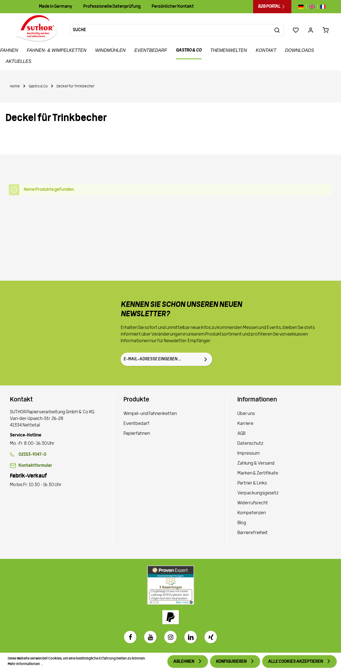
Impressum (248, 453)
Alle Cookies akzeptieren (295, 662)
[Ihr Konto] (310, 30)
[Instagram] (170, 637)
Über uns (246, 414)
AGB (241, 434)
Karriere (245, 424)
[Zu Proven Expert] (170, 585)
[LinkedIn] (190, 637)
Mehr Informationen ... (25, 664)
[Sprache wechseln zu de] (302, 6)
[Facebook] (130, 637)
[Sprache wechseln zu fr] (322, 6)
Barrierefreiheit (252, 533)
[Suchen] (277, 30)
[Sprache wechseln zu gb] (312, 6)
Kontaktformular (35, 465)
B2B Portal (272, 6)
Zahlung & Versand (256, 463)
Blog (241, 523)
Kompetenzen (251, 513)
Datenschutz (250, 443)
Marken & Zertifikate (257, 473)
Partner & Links (252, 483)
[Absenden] (205, 359)
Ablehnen (184, 662)
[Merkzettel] (295, 30)
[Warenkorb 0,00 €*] (325, 30)
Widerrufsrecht (252, 503)
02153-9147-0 (32, 454)
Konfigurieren (231, 662)
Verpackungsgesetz (257, 493)
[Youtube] (150, 637)
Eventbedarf (136, 424)
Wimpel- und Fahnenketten (150, 414)
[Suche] (170, 30)
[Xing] (211, 637)
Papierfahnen (136, 434)
